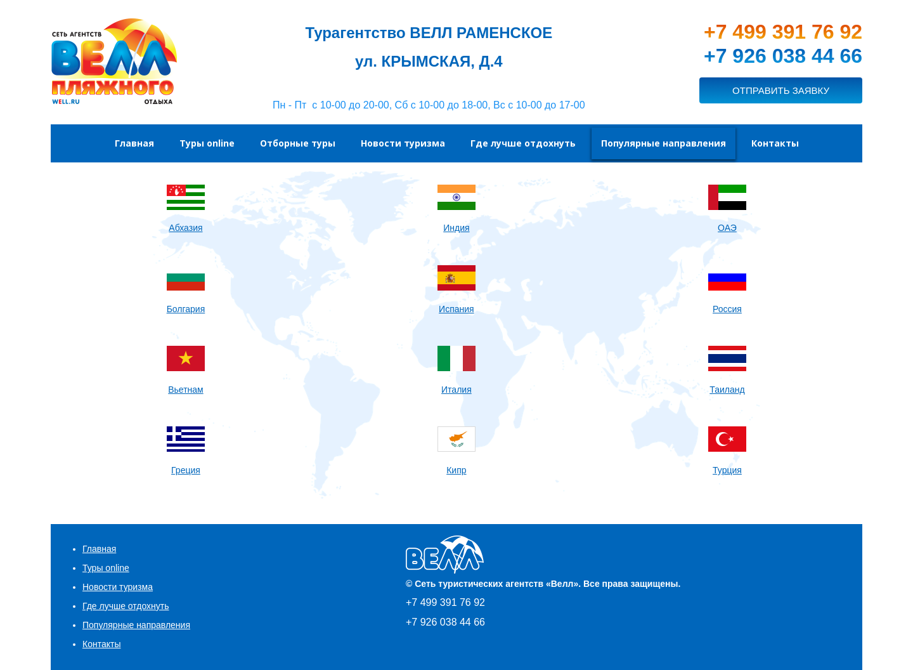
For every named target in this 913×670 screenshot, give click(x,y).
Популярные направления (136, 625)
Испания (456, 309)
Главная (99, 549)
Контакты (101, 644)
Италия (456, 389)
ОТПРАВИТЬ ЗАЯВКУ (780, 90)
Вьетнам (186, 389)
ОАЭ (727, 228)
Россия (727, 309)
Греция (185, 470)
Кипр (456, 470)
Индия (456, 228)
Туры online (105, 568)
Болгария (186, 309)
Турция (727, 470)
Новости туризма (117, 587)
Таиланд (726, 389)
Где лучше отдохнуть (125, 606)
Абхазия (185, 228)
